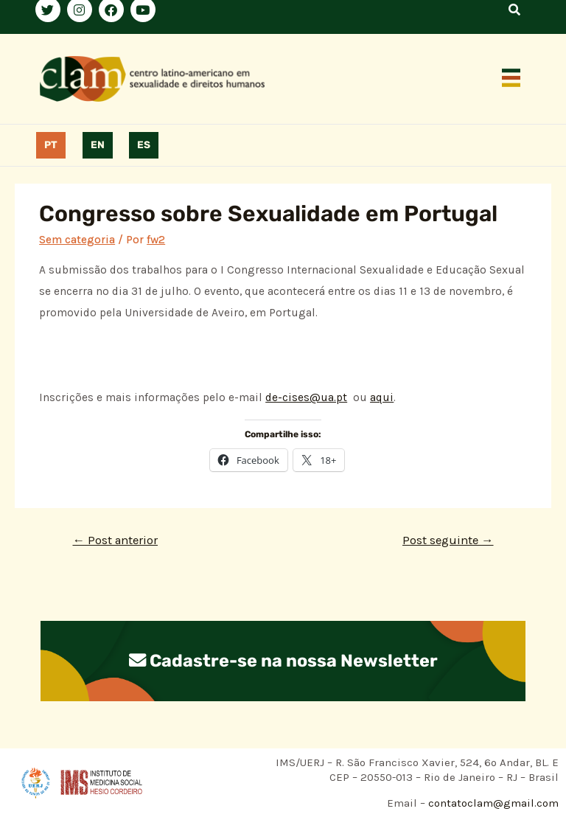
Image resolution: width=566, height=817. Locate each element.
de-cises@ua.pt (306, 397)
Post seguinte (448, 540)
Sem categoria (77, 239)
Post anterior (115, 540)
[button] (511, 79)
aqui (382, 397)
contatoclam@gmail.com (492, 803)
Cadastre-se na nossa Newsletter (283, 660)
